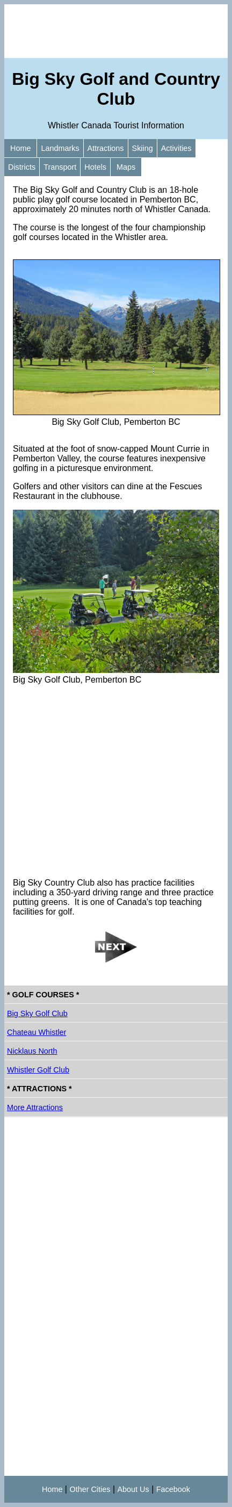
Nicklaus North (32, 1051)
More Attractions (35, 1107)
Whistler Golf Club (38, 1070)
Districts (21, 167)
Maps (125, 167)
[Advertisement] (116, 31)
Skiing (142, 148)
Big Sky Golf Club (37, 1013)
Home (20, 148)
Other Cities (89, 1489)
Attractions (106, 148)
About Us (133, 1489)
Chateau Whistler (36, 1032)
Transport (60, 167)
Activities (176, 148)
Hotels (95, 167)
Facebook (173, 1489)
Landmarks (60, 148)
